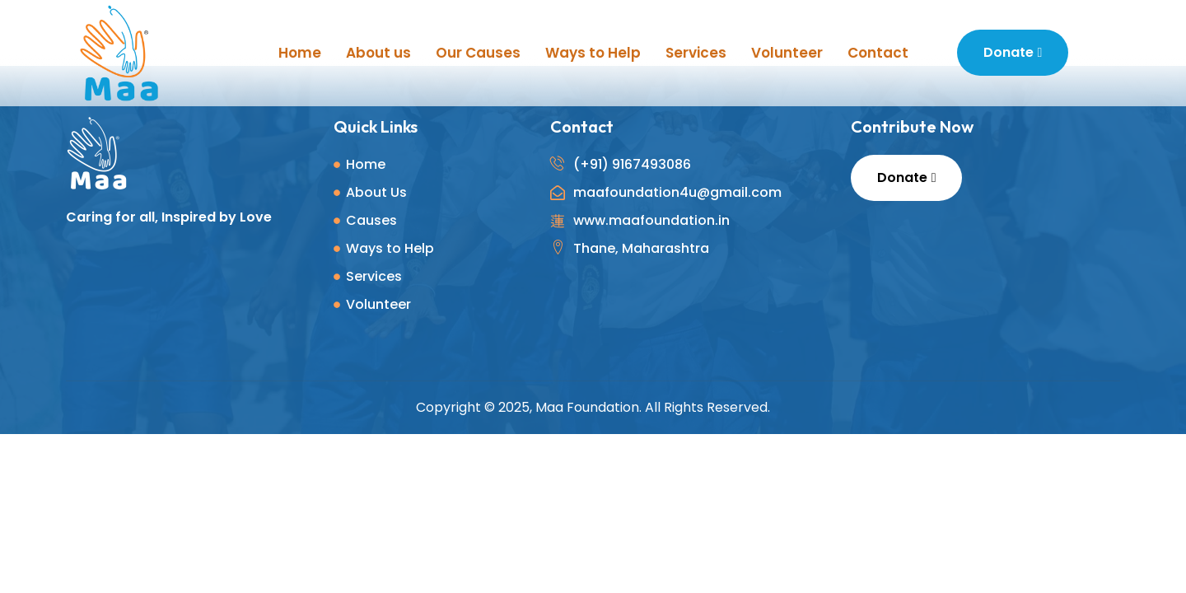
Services (695, 53)
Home (299, 53)
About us (378, 53)
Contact (877, 53)
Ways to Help (593, 53)
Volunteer (787, 53)
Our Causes (478, 53)
